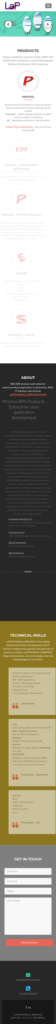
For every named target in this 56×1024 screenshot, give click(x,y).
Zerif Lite (16, 1017)
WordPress (39, 1017)
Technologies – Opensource (39, 774)
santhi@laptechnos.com (28, 979)
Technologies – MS (35, 822)
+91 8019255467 (28, 993)
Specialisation (32, 703)
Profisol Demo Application (18, 126)
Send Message (29, 942)
